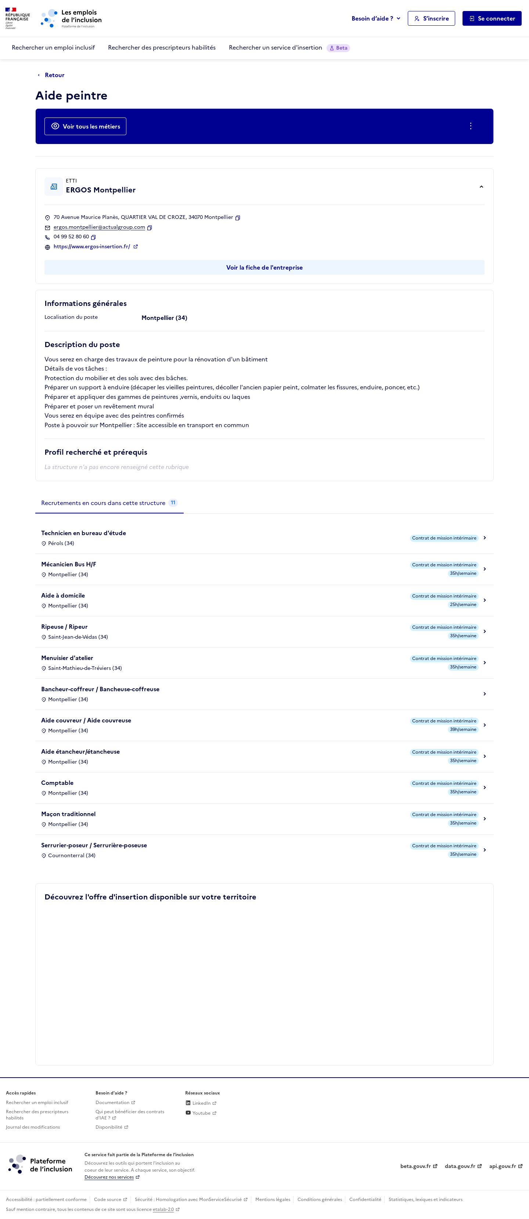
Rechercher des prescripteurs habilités (162, 47)
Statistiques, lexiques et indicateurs (426, 1199)
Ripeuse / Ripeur (64, 626)
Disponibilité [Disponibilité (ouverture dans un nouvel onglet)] (109, 1127)
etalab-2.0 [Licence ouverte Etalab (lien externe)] (163, 1209)
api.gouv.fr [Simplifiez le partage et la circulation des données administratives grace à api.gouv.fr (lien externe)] (502, 1166)
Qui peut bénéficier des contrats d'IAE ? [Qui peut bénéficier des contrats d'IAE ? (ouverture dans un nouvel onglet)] (130, 1114)
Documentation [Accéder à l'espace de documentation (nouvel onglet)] (112, 1102)
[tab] (109, 503)
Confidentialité (365, 1199)
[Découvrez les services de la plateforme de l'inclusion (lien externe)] (41, 1164)
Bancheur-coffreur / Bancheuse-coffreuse (100, 689)
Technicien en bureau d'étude (83, 533)
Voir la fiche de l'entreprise (264, 267)
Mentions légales (272, 1199)
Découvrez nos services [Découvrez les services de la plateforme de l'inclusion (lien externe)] (109, 1177)
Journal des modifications (33, 1127)
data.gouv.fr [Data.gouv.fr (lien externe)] (460, 1166)
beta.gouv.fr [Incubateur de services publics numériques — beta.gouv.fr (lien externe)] (415, 1166)
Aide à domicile (63, 595)
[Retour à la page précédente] (53, 75)
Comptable (57, 782)
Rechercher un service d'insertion (289, 47)
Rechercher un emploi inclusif (53, 47)
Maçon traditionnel (68, 813)
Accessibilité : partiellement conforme (46, 1199)
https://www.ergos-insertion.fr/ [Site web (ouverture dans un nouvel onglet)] (93, 246)
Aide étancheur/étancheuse (80, 751)
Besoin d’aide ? (372, 18)
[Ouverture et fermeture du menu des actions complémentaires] (472, 126)
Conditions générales (320, 1199)
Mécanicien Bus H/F (68, 564)
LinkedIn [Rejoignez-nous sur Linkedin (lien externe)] (197, 1103)
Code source (107, 1199)
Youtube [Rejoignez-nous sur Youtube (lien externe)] (197, 1113)
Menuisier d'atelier (67, 657)
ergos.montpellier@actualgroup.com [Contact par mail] (99, 227)
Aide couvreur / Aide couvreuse (86, 720)
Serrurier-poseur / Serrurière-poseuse (94, 845)
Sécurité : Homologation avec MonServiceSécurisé (188, 1199)
